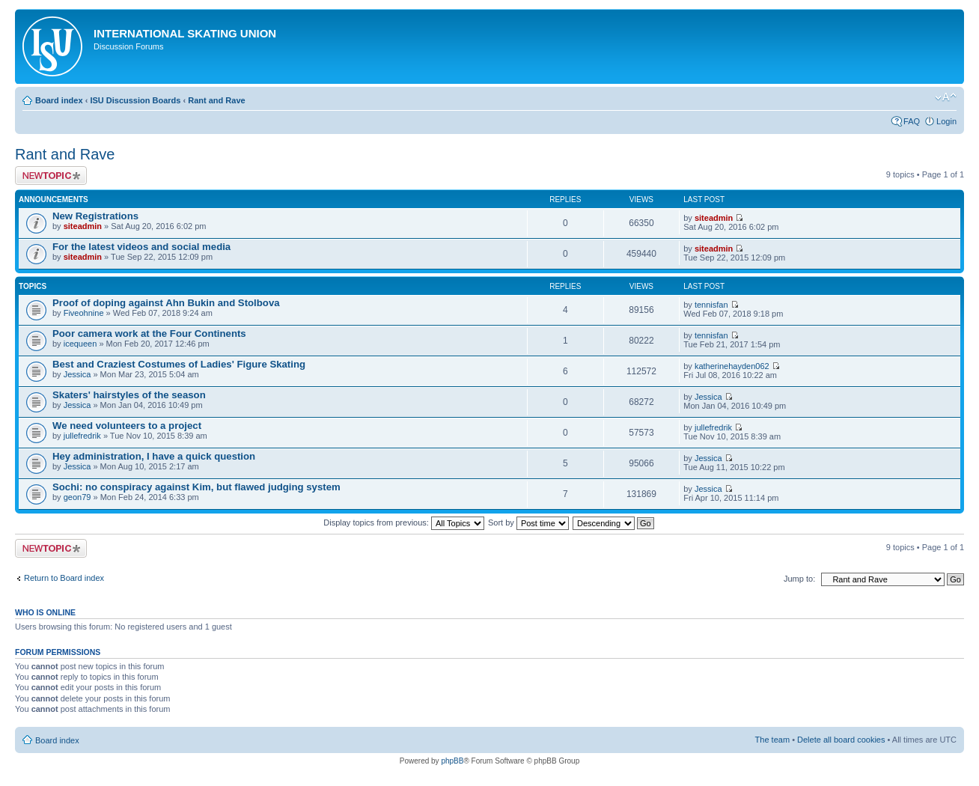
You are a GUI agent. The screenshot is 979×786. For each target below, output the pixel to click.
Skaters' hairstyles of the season (129, 394)
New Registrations (95, 216)
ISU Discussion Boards (135, 100)
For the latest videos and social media (141, 246)
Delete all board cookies (841, 739)
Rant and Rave (216, 100)
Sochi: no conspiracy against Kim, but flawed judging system (196, 487)
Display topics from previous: (403, 522)
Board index (59, 100)
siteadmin (83, 226)
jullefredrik (82, 435)
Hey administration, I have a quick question (153, 456)
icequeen (80, 343)
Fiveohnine (84, 312)
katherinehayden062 (732, 366)
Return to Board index (64, 577)
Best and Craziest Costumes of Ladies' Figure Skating (178, 364)
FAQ (911, 121)
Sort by (528, 522)
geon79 (77, 497)
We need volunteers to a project (126, 425)
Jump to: (799, 578)
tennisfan (711, 304)
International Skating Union (185, 33)
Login (946, 121)
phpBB (452, 761)
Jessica (77, 374)
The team (772, 739)
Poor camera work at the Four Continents (149, 333)
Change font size (946, 97)
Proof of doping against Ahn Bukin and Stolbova (166, 302)
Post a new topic (51, 175)
